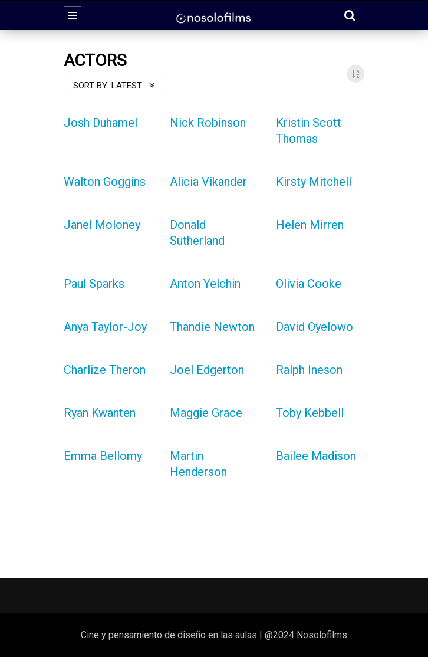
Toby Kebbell (310, 413)
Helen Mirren (310, 225)
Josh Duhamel (100, 123)
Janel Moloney (102, 225)
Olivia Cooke (308, 284)
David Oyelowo (314, 327)
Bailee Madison (316, 456)
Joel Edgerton (207, 370)
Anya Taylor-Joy (105, 327)
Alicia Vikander (208, 182)
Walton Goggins (105, 182)
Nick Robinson (208, 123)
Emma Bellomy (103, 456)
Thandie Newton (212, 327)
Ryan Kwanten (100, 413)
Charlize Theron (105, 370)
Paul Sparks (94, 284)
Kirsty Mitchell (313, 182)
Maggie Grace (206, 413)
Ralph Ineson (309, 370)
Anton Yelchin (205, 284)
